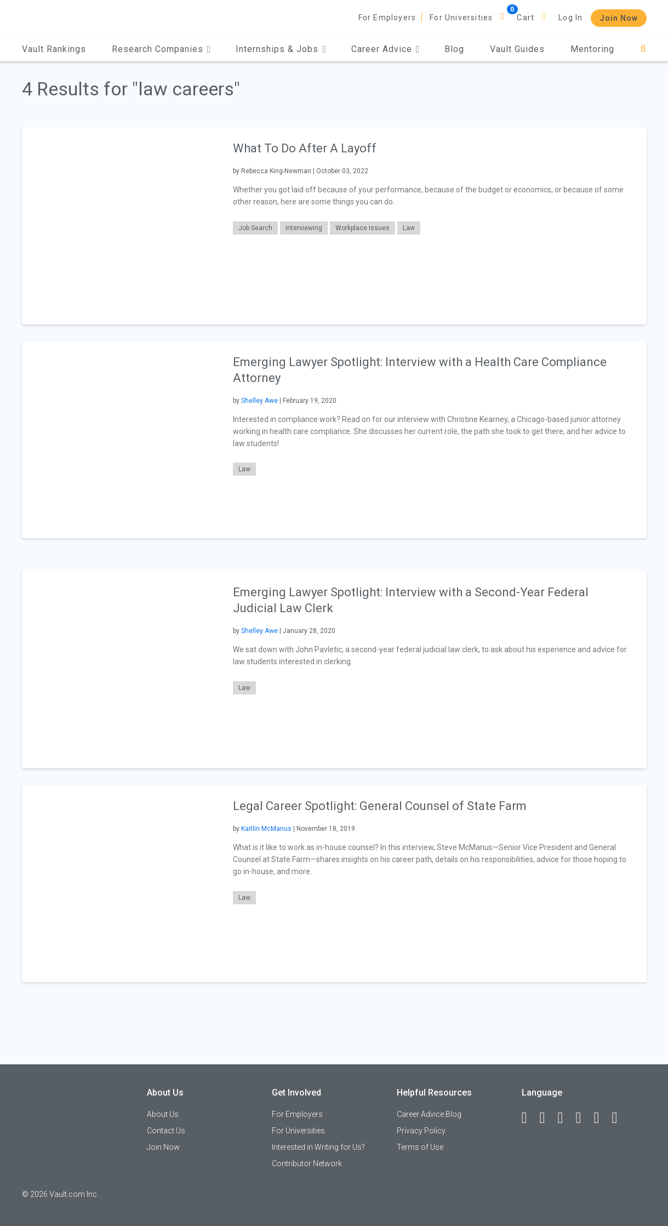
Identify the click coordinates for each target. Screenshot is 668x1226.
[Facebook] (529, 1118)
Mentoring (592, 49)
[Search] (643, 49)
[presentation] (120, 225)
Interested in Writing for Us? (318, 1147)
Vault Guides (517, 49)
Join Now (619, 18)
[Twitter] (565, 1118)
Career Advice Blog (429, 1114)
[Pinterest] (601, 1118)
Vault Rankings (54, 49)
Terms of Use (420, 1147)
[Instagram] (583, 1118)
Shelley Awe (259, 400)
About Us (163, 1114)
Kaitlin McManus (266, 828)
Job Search (255, 228)
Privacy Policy (421, 1130)
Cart (525, 17)
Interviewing (304, 228)
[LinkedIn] (547, 1118)
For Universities (461, 17)
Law (409, 228)
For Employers (387, 17)
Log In (570, 17)
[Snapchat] (619, 1118)
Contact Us (166, 1130)
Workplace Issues (362, 228)
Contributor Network (307, 1163)
